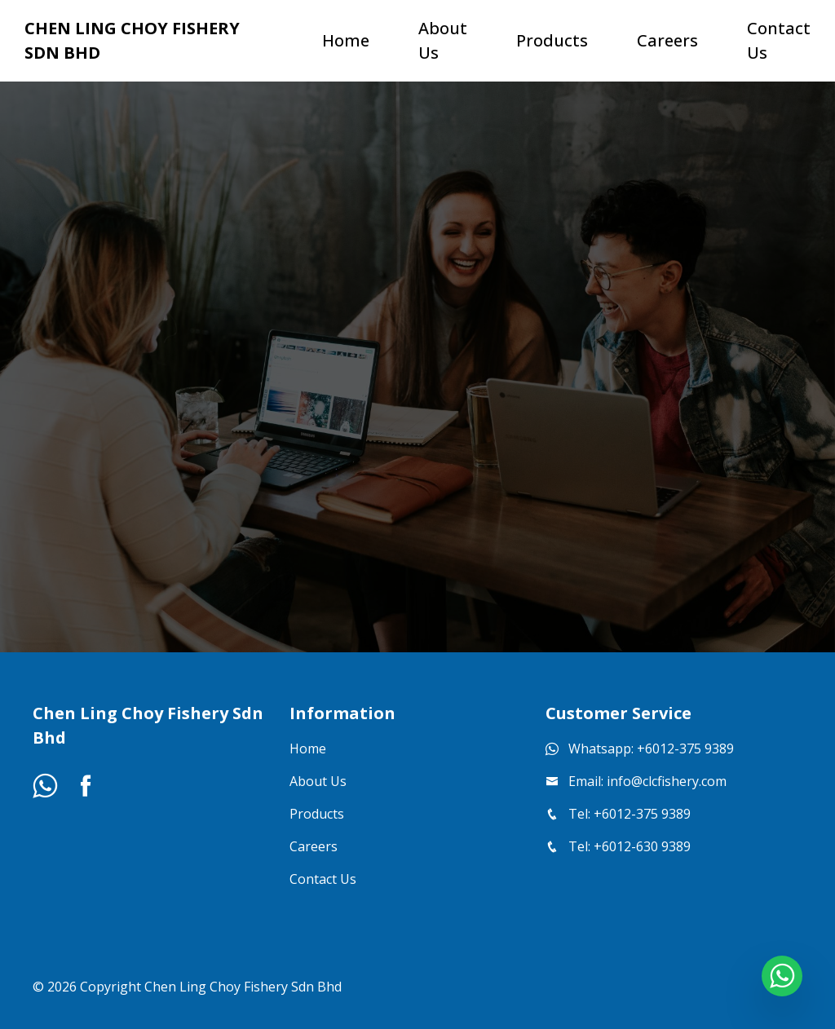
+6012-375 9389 (685, 748)
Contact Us (322, 879)
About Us (318, 781)
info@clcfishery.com (667, 781)
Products (316, 814)
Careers (313, 846)
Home (307, 748)
